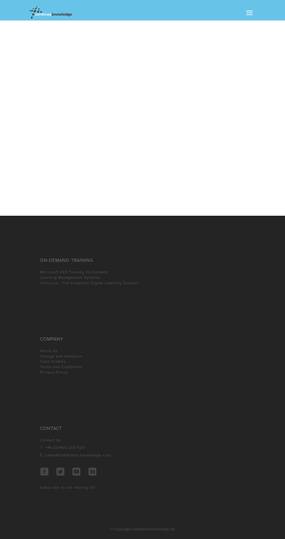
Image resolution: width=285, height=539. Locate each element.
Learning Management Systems (70, 277)
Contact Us (50, 440)
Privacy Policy (54, 372)
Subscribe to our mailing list (67, 487)
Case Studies (53, 361)
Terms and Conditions (61, 367)
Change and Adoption (61, 356)
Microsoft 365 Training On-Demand (74, 272)
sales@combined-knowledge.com (78, 455)
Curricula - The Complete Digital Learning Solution (89, 283)
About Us (49, 351)
